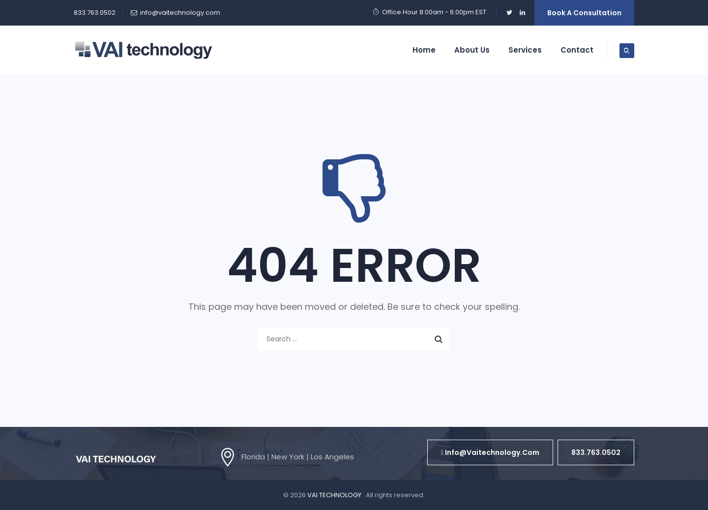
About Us (472, 50)
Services (525, 50)
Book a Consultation (584, 13)
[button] (490, 452)
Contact (576, 50)
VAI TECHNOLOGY (335, 495)
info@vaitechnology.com (180, 12)
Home (424, 50)
